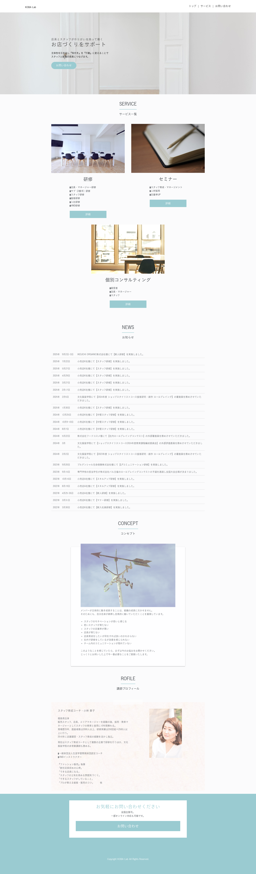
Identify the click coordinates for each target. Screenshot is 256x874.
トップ (192, 6)
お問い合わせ (223, 6)
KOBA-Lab (30, 7)
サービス (205, 6)
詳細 (88, 214)
